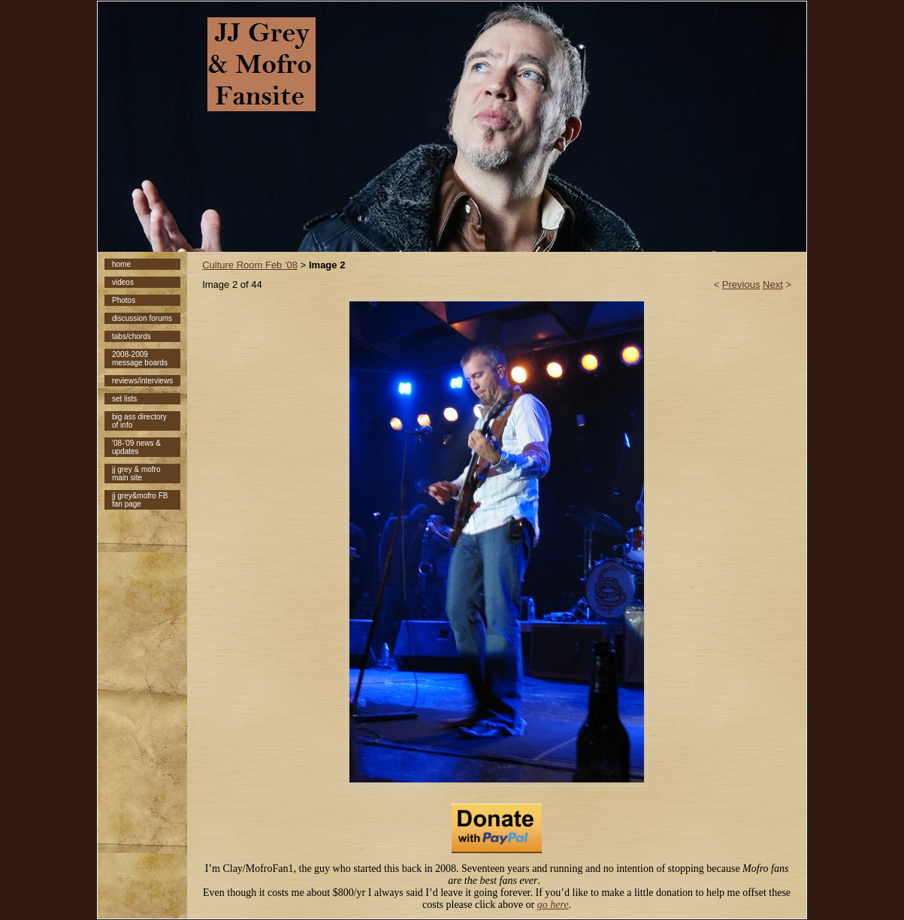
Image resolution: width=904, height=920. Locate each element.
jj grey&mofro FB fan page (140, 500)
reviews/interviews (142, 381)
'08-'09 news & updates (136, 447)
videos (123, 282)
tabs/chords (131, 336)
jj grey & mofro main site (136, 473)
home (121, 264)
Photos (123, 300)
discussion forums (142, 318)
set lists (124, 399)
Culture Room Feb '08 (250, 265)
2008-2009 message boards (140, 358)
